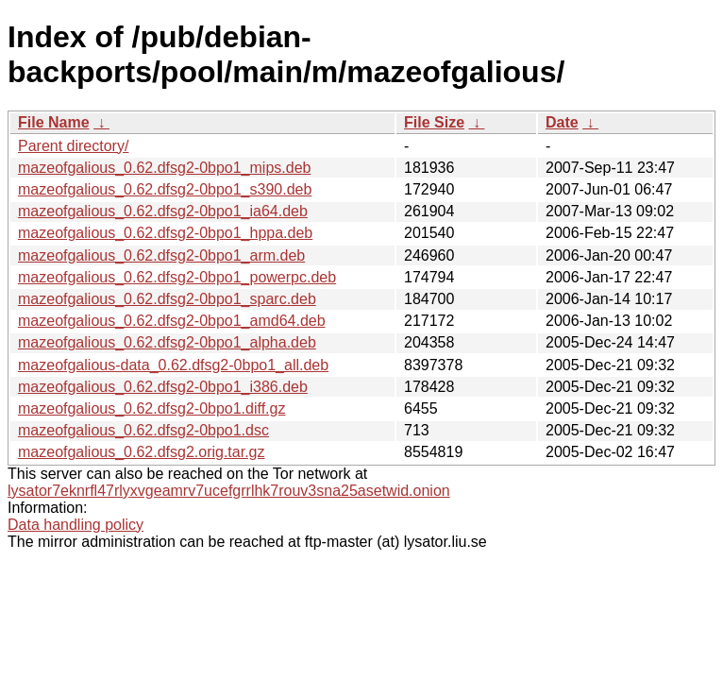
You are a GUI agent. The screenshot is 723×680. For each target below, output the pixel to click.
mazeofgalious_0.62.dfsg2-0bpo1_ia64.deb (163, 211)
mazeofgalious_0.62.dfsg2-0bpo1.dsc (143, 430)
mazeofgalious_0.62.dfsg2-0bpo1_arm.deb (161, 255)
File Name (54, 122)
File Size (434, 122)
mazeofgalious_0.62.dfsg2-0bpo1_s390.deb (164, 189)
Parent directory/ (73, 146)
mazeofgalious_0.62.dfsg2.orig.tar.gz (141, 452)
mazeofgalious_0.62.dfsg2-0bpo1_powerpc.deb (177, 277)
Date (562, 122)
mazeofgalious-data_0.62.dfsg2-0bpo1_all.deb (173, 365)
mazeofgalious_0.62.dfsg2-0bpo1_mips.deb (164, 168)
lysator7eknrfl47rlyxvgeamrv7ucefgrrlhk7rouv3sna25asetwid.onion (229, 491)
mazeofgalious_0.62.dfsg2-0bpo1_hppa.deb (165, 233)
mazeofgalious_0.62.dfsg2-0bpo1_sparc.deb (167, 299)
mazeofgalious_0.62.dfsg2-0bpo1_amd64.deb (172, 321)
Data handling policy (75, 525)
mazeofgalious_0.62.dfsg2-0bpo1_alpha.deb (167, 342)
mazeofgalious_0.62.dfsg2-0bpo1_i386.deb (163, 387)
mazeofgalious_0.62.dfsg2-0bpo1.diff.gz (151, 408)
